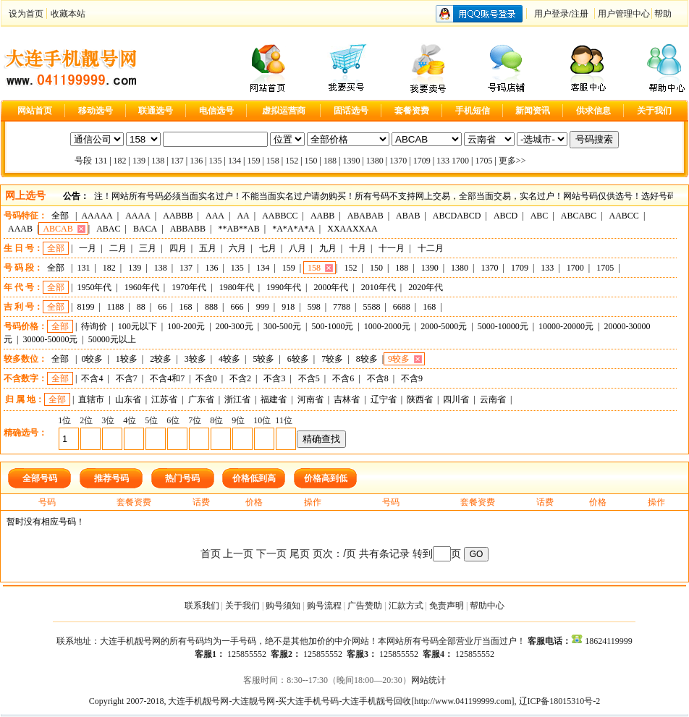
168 (186, 307)
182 (120, 161)
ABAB (408, 216)
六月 (237, 248)
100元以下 (137, 326)
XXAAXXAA (352, 229)
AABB (322, 216)
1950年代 (94, 287)
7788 (341, 307)
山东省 (128, 399)
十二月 (431, 248)
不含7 (127, 378)
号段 (83, 161)
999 (262, 307)
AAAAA (96, 216)
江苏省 (164, 399)
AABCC (624, 216)
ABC (540, 216)
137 (177, 161)
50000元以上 (112, 339)
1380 (375, 161)
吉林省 (347, 399)
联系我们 (202, 606)
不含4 (92, 378)
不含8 (378, 378)
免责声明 (446, 606)
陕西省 (420, 399)
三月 (147, 248)
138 (157, 161)
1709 (422, 161)
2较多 (161, 359)
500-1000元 (332, 326)
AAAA (138, 216)
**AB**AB (238, 229)
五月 (207, 248)
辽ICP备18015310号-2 (560, 701)
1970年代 (189, 287)
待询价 (94, 326)
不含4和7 (167, 378)
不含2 (240, 378)
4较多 (229, 359)
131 (100, 161)
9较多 (399, 359)
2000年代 (330, 287)
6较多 (298, 359)
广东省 (201, 399)
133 (442, 161)
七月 (267, 248)
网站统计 (428, 680)
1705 (483, 161)
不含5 (309, 378)
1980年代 (236, 287)
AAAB (20, 229)
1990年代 (283, 287)
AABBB (178, 216)
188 (330, 161)
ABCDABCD (457, 216)
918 (288, 307)
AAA (215, 216)
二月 (118, 248)
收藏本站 (68, 14)
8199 (85, 307)
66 (162, 307)
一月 (87, 248)
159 (253, 161)
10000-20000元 (565, 326)
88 (141, 307)
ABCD (505, 216)
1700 (460, 161)
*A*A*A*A (293, 229)
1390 (351, 161)
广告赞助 (364, 606)
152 (291, 161)
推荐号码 (111, 478)
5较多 (263, 359)
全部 (60, 216)
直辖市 (91, 399)
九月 (328, 248)
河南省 (310, 399)
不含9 (412, 378)
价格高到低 (325, 478)
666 (236, 307)
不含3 (274, 378)
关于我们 (242, 606)
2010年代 (378, 287)
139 (138, 161)
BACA (145, 229)
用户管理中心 (624, 14)
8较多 (367, 359)
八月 (297, 248)
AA (243, 216)
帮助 (663, 14)
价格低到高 (254, 478)
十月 (357, 248)
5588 (371, 307)
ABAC (108, 229)
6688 (401, 307)
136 (196, 161)
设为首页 (26, 14)
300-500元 (282, 326)
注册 (579, 14)
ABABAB (365, 216)
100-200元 (186, 326)
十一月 (392, 248)
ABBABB (188, 229)
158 (272, 161)
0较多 (92, 359)
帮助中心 (487, 606)
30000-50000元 (49, 339)
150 (311, 161)
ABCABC (578, 216)
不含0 (206, 378)
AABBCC (279, 216)
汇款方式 (406, 606)
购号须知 (283, 606)
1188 (115, 307)
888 (211, 307)
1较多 (127, 359)
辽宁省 (384, 399)
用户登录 (551, 14)
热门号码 (182, 478)
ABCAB (57, 229)
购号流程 (324, 606)
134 (234, 161)
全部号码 (39, 478)
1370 (398, 161)
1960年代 (141, 287)
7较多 (332, 359)
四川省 (456, 399)
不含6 (343, 378)
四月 (178, 248)
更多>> (512, 161)
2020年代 (425, 287)
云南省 (493, 399)
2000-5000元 (443, 326)
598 (314, 307)
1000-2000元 (387, 326)
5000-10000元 (503, 326)
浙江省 (237, 399)
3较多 (195, 359)
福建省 (274, 399)
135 (215, 161)
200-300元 (234, 326)
